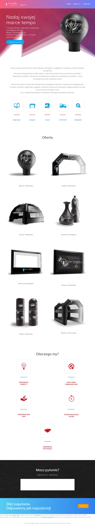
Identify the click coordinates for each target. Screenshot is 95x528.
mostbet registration (47, 517)
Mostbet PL (38, 515)
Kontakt (87, 4)
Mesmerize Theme (65, 523)
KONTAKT (83, 506)
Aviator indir (16, 515)
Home (69, 4)
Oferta (76, 4)
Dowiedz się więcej (15, 42)
